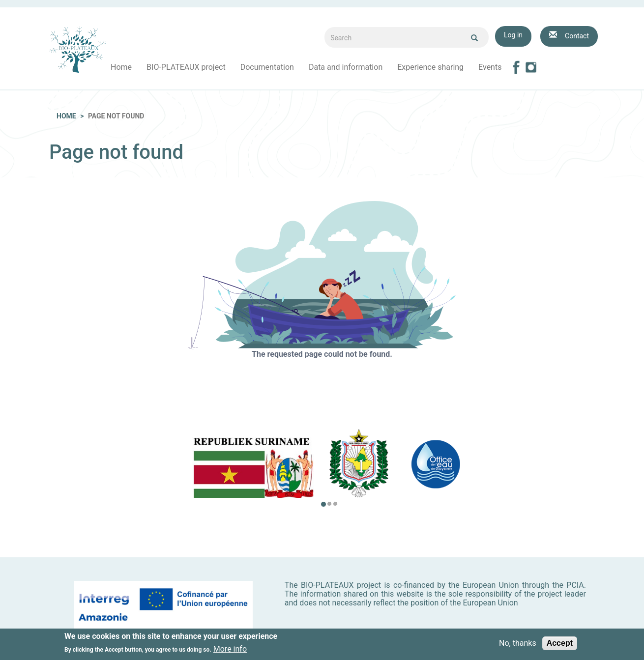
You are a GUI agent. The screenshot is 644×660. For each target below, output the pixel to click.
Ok (474, 38)
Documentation (267, 67)
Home (121, 67)
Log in (513, 35)
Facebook (516, 67)
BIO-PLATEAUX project (186, 67)
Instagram (531, 67)
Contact (577, 36)
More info (230, 649)
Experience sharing (430, 67)
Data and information (345, 67)
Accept (560, 644)
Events (489, 67)
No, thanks (517, 644)
